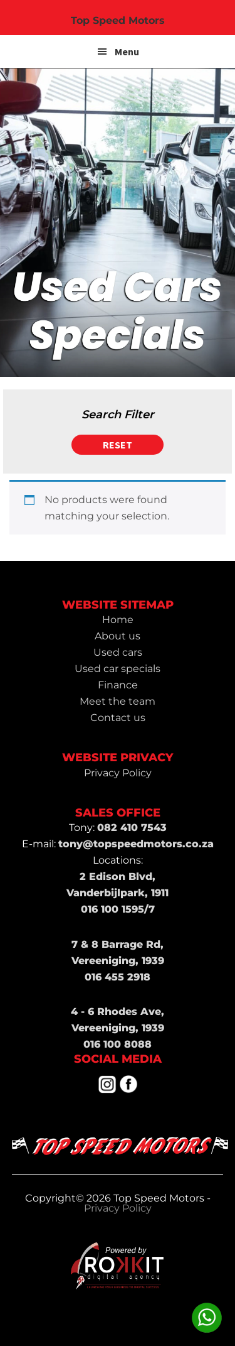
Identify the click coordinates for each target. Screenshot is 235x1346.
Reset (117, 444)
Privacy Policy (118, 1208)
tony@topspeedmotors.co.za (136, 844)
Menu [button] (127, 51)
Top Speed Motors (118, 20)
